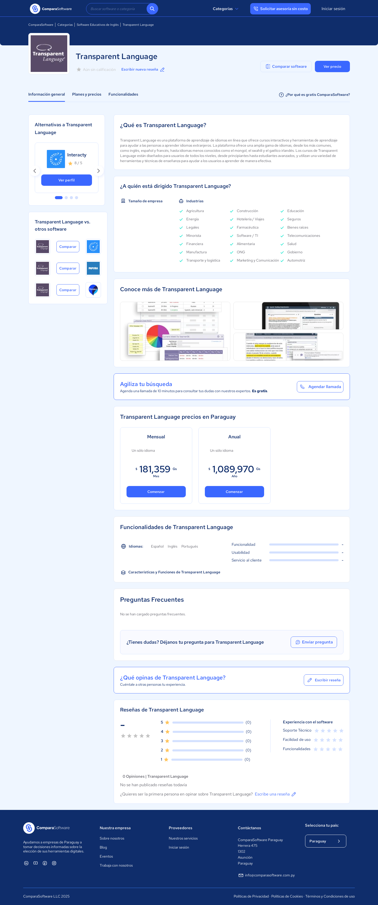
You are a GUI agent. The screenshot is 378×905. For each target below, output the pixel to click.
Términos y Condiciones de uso (330, 896)
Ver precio (332, 66)
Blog (103, 847)
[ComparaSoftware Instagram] (54, 863)
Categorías (226, 9)
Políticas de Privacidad (251, 896)
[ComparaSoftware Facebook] (45, 863)
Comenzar (156, 491)
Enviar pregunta (314, 642)
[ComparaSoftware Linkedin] (26, 863)
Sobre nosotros (112, 838)
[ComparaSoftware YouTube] (35, 863)
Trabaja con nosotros (116, 865)
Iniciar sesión (333, 8)
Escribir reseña (324, 680)
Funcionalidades (123, 94)
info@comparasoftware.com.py (266, 875)
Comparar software (286, 66)
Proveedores (180, 828)
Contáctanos (249, 828)
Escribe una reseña (276, 794)
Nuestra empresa (115, 828)
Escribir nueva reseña (143, 69)
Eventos (106, 856)
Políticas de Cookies (287, 896)
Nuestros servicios (183, 838)
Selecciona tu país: (322, 825)
